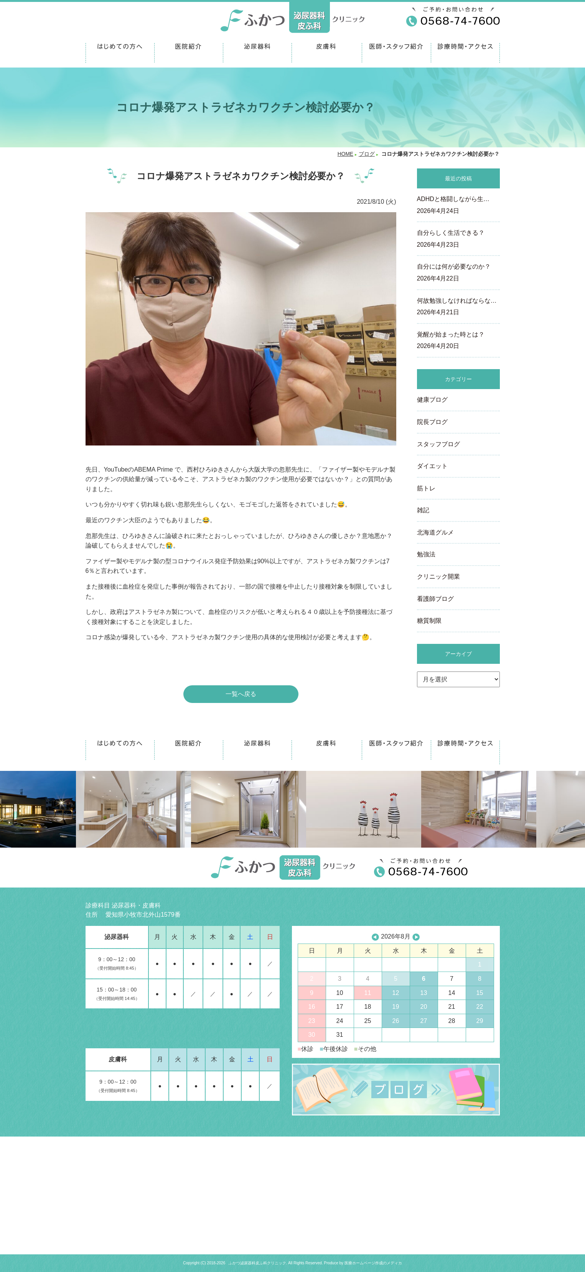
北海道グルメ (435, 532)
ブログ (367, 154)
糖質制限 (429, 620)
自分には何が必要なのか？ (458, 273)
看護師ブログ (435, 599)
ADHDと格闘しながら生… (458, 206)
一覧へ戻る (241, 694)
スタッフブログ (438, 444)
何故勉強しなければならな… (458, 307)
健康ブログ (432, 399)
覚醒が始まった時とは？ (458, 341)
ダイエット (432, 466)
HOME (345, 154)
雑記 (423, 510)
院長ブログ (432, 422)
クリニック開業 (438, 576)
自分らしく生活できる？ (458, 239)
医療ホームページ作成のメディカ (373, 1263)
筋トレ (426, 488)
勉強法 (426, 554)
